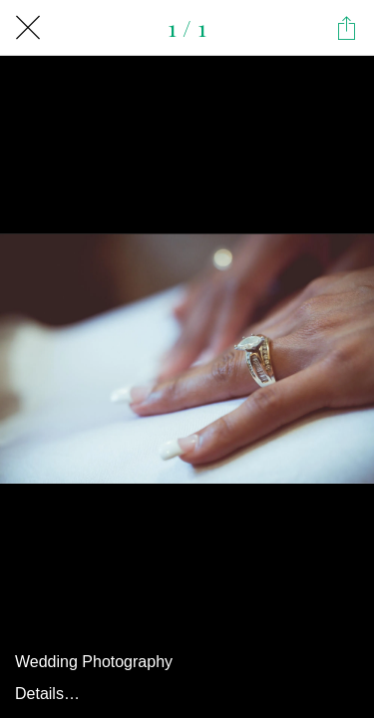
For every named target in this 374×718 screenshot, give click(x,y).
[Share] (346, 28)
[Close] (28, 28)
